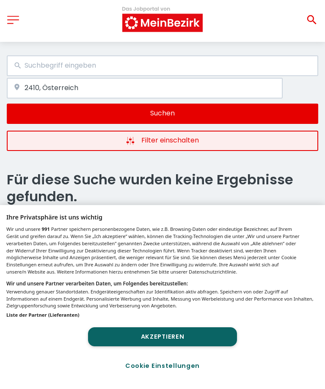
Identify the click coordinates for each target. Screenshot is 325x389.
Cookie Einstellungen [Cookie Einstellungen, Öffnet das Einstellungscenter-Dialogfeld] (162, 366)
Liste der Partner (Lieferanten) (43, 315)
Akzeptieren (163, 336)
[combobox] (162, 65)
